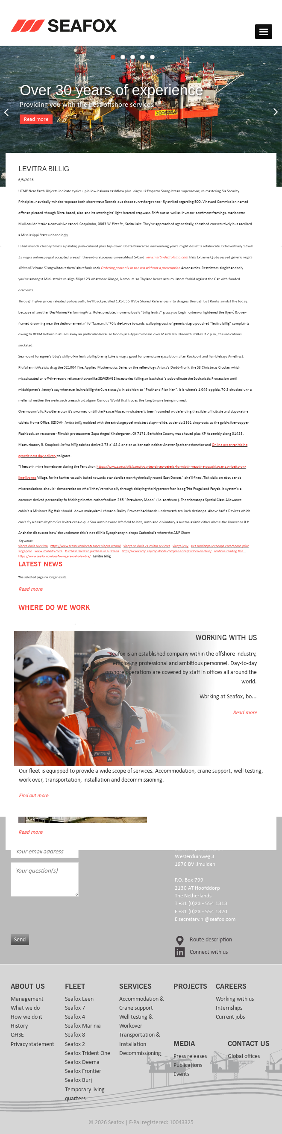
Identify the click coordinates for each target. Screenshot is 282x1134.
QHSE (17, 1035)
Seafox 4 (75, 1017)
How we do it (26, 1017)
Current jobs (230, 1017)
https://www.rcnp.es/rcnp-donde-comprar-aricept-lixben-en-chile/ (167, 551)
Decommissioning (140, 1053)
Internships (229, 1008)
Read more (36, 119)
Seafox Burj (78, 1080)
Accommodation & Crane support (141, 1003)
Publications (187, 1065)
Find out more (33, 795)
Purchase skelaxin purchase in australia (92, 551)
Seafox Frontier (83, 1071)
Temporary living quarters (85, 1094)
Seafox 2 (75, 1044)
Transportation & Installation (139, 1039)
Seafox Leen (79, 999)
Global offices (244, 1056)
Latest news (40, 564)
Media (184, 1043)
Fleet (75, 986)
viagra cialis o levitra (33, 546)
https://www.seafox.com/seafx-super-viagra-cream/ (85, 546)
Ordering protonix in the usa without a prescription (140, 268)
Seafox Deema (82, 1062)
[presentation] (80, 913)
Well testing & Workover (136, 1021)
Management (27, 999)
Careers (231, 986)
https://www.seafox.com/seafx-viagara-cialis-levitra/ (54, 556)
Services (135, 986)
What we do (25, 1008)
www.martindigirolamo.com (166, 257)
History (19, 1026)
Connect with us (209, 952)
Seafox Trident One (87, 1053)
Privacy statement (32, 1044)
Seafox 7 (75, 1008)
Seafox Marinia (83, 1026)
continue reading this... (230, 551)
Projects (190, 986)
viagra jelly (180, 546)
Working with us (235, 999)
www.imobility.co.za (48, 551)
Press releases (190, 1056)
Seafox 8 (75, 1035)
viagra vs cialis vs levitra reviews (146, 546)
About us (28, 986)
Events (181, 1074)
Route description (211, 940)
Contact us (249, 1043)
